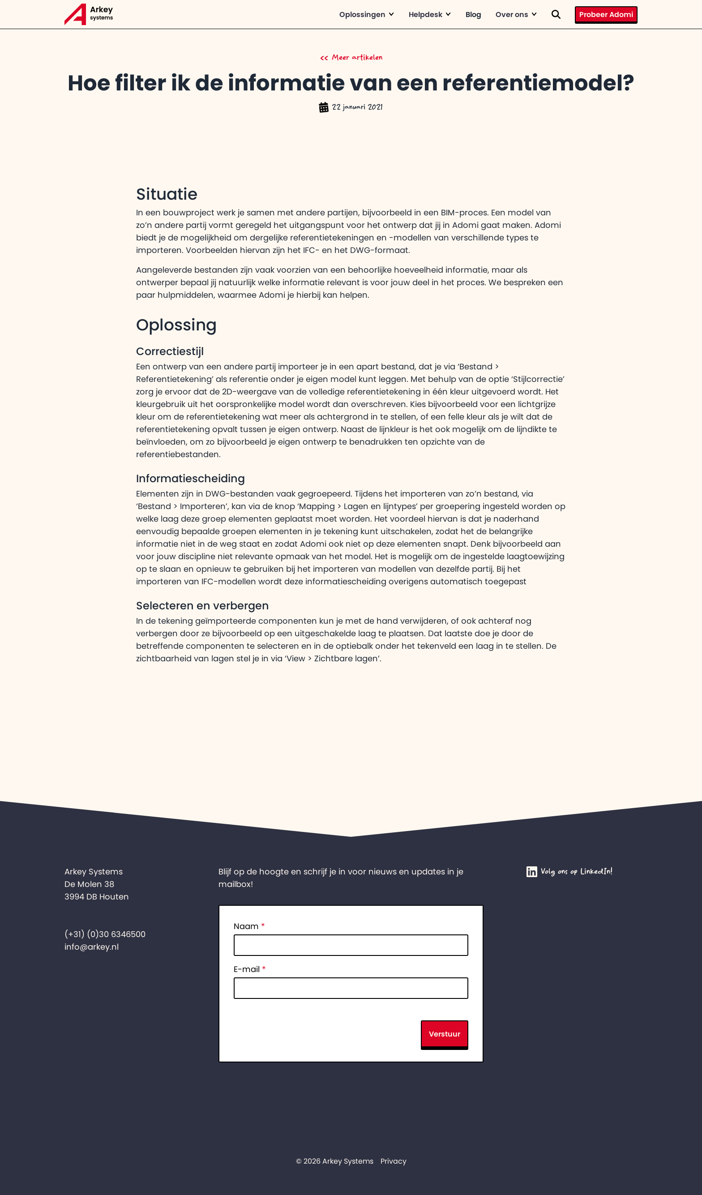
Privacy (394, 1161)
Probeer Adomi (606, 14)
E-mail (250, 969)
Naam (249, 926)
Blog (473, 14)
